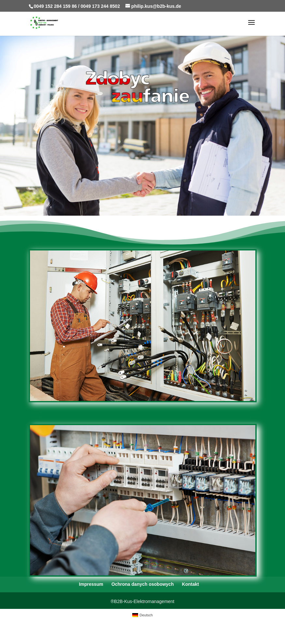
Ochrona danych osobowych (142, 584)
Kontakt (190, 584)
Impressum (91, 584)
